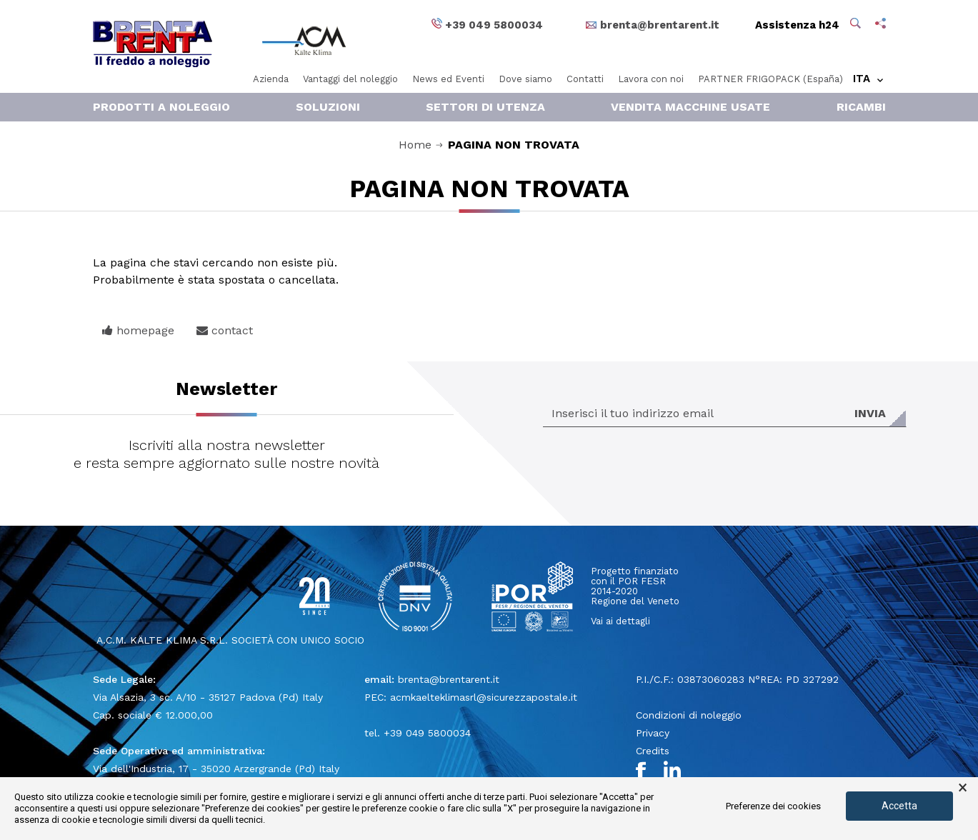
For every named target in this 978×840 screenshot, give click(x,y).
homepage (138, 330)
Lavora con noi (651, 79)
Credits (652, 750)
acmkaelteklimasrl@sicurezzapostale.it (483, 697)
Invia (870, 413)
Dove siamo (525, 79)
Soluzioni (328, 107)
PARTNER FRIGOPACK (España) (770, 79)
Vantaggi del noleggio (350, 79)
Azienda (271, 79)
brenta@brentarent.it (448, 679)
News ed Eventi (448, 79)
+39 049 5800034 (427, 733)
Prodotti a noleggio (161, 107)
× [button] (962, 787)
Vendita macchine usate (690, 107)
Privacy (652, 733)
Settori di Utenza (485, 107)
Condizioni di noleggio (689, 715)
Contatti (585, 79)
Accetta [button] (899, 805)
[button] (857, 25)
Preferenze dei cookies (773, 806)
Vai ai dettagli (620, 621)
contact (224, 330)
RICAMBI (861, 107)
